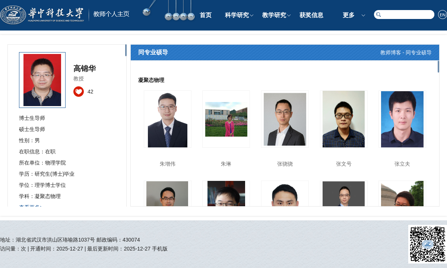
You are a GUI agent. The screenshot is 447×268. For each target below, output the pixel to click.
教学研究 (274, 15)
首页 (206, 15)
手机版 (160, 249)
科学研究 (237, 15)
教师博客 (390, 52)
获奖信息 (311, 15)
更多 (349, 15)
